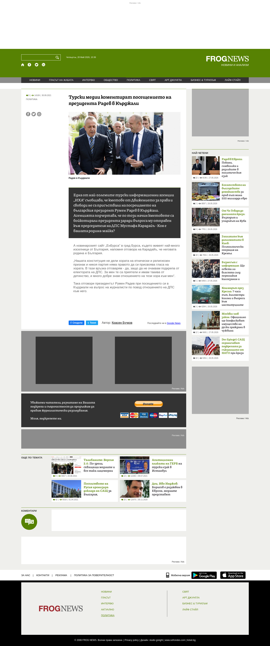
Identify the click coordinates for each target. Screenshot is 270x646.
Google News (174, 323)
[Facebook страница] (29, 64)
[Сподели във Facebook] (28, 114)
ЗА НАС (25, 575)
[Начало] (22, 64)
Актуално (107, 609)
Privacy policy (132, 640)
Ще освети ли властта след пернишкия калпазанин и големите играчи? (234, 271)
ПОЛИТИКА (133, 80)
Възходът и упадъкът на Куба (234, 216)
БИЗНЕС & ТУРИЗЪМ (203, 80)
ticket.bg (191, 640)
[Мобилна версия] (178, 575)
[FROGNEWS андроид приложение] (204, 575)
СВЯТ (152, 80)
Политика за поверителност (94, 575)
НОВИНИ (35, 80)
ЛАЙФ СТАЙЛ (232, 80)
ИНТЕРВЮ (88, 80)
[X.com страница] (36, 64)
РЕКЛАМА (61, 575)
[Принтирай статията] (39, 114)
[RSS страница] (44, 64)
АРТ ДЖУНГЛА (173, 80)
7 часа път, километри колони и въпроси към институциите (233, 296)
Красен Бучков (122, 322)
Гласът (106, 597)
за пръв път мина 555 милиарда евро (234, 191)
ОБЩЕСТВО (111, 80)
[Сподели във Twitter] (33, 114)
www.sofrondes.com (175, 640)
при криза (233, 346)
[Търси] (58, 57)
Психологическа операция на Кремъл (233, 245)
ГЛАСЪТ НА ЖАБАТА (61, 80)
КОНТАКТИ (42, 575)
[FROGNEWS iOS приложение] (233, 575)
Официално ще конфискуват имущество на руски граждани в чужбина (234, 322)
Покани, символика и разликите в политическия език (232, 167)
